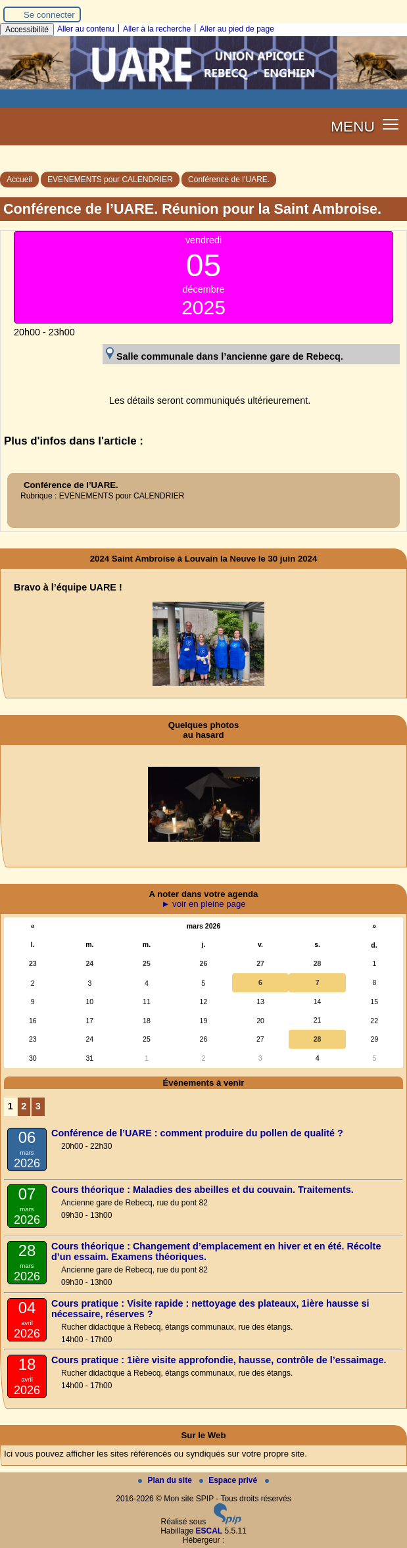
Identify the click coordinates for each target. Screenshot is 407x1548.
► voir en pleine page (203, 904)
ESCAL (209, 1531)
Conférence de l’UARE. (229, 179)
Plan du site (166, 1480)
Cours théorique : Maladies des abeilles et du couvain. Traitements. (202, 1189)
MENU (353, 126)
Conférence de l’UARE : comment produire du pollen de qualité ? (197, 1133)
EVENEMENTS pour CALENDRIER (110, 179)
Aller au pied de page (236, 29)
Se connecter (49, 15)
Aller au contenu (85, 29)
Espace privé (229, 1480)
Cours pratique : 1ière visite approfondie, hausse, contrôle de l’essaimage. (218, 1360)
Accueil (19, 179)
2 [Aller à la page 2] (23, 1106)
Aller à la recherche (157, 29)
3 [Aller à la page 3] (38, 1106)
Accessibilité (27, 29)
